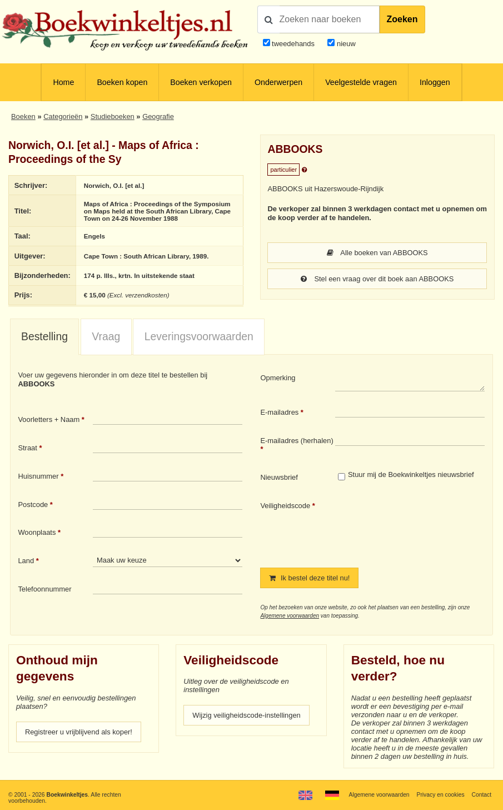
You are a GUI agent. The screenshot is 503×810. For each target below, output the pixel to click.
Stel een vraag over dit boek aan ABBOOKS (377, 279)
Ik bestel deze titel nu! (309, 578)
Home (63, 82)
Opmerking (277, 378)
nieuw (345, 43)
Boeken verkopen (201, 82)
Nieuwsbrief (278, 477)
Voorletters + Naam (48, 419)
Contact (481, 795)
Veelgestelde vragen (361, 82)
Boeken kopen (122, 82)
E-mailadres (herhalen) (296, 440)
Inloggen (435, 82)
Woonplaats (37, 532)
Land (26, 560)
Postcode (33, 504)
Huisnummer (38, 476)
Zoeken (402, 19)
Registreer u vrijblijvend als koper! (79, 732)
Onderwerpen (278, 82)
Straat (27, 448)
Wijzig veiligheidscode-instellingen (246, 715)
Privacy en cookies (441, 795)
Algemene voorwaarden (289, 616)
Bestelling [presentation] (44, 336)
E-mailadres (279, 412)
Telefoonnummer (44, 589)
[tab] (44, 337)
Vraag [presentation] (106, 336)
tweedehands (293, 43)
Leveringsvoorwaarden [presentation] (199, 336)
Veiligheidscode (285, 505)
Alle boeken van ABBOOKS (377, 253)
